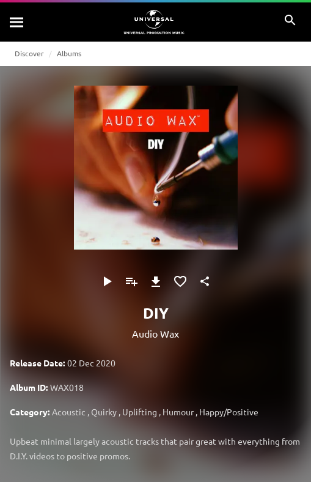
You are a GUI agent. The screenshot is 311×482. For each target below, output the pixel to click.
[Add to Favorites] (180, 281)
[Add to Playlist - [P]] (131, 281)
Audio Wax (155, 333)
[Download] (155, 281)
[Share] (204, 281)
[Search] (17, 22)
